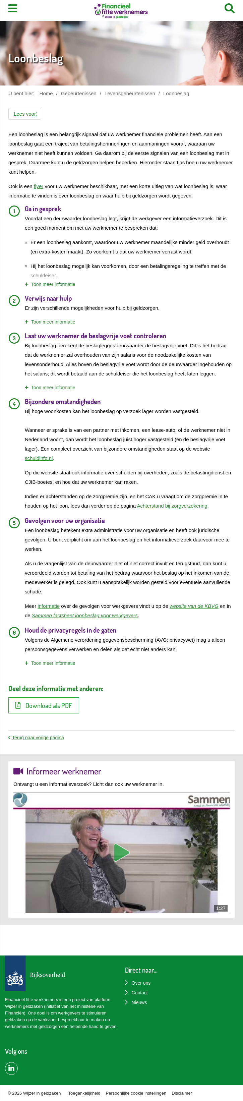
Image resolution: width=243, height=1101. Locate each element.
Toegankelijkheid (84, 1093)
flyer (38, 186)
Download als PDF (43, 705)
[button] (24, 114)
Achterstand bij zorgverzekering (172, 506)
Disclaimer (182, 1093)
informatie (49, 606)
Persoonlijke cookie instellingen (136, 1093)
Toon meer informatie (53, 284)
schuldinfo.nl (39, 458)
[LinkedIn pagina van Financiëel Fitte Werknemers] (11, 1068)
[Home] (121, 11)
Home (46, 93)
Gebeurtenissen (79, 93)
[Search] (230, 8)
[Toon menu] (12, 8)
